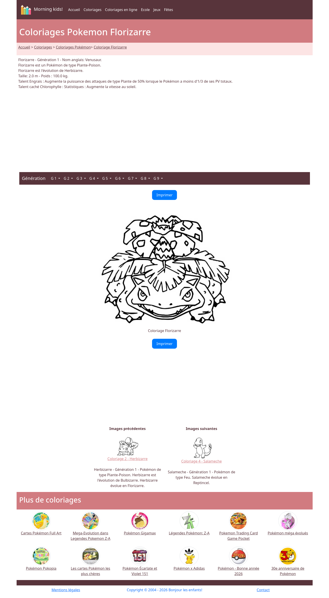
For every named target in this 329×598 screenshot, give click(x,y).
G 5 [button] (105, 178)
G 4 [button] (92, 178)
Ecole (145, 9)
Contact (263, 589)
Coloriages (92, 9)
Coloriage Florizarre (110, 47)
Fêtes (168, 9)
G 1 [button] (54, 178)
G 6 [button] (118, 178)
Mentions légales (66, 589)
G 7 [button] (131, 178)
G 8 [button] (144, 178)
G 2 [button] (67, 178)
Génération (34, 178)
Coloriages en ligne (121, 9)
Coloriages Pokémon (73, 47)
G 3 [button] (79, 178)
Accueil (74, 9)
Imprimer (165, 195)
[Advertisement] (164, 128)
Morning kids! (41, 9)
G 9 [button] (157, 178)
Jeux (157, 9)
